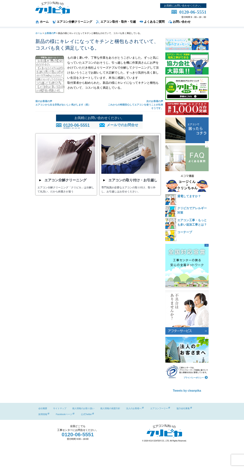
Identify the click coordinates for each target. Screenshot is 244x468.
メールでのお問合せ (122, 125)
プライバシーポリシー (196, 377)
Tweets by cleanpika (187, 390)
